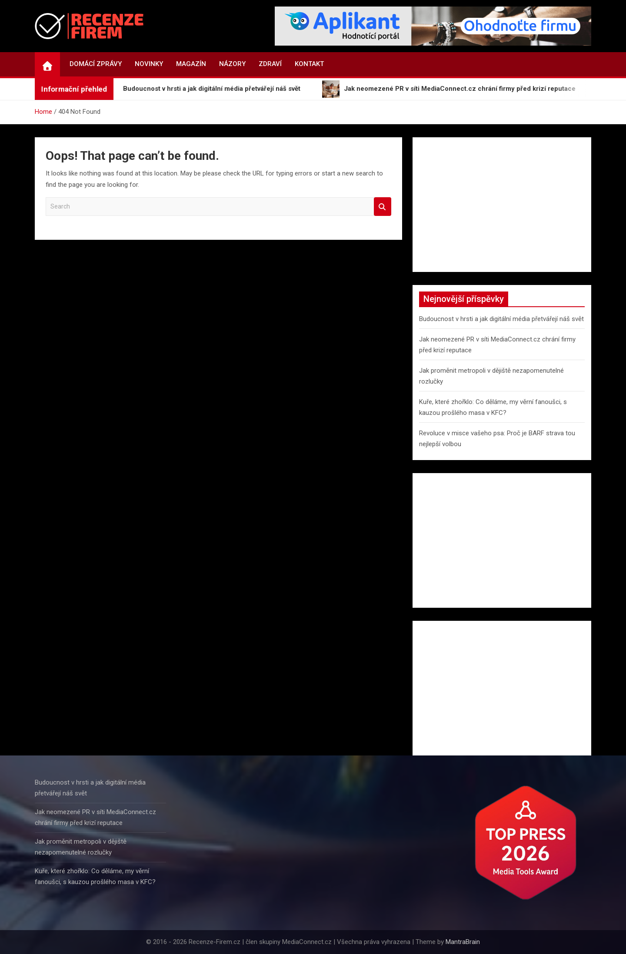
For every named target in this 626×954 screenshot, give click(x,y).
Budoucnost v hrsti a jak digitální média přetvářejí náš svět (501, 319)
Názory (232, 64)
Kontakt (309, 64)
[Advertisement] (502, 204)
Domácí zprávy (96, 64)
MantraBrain (463, 942)
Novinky (149, 64)
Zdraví (270, 64)
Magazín (191, 64)
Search (382, 206)
